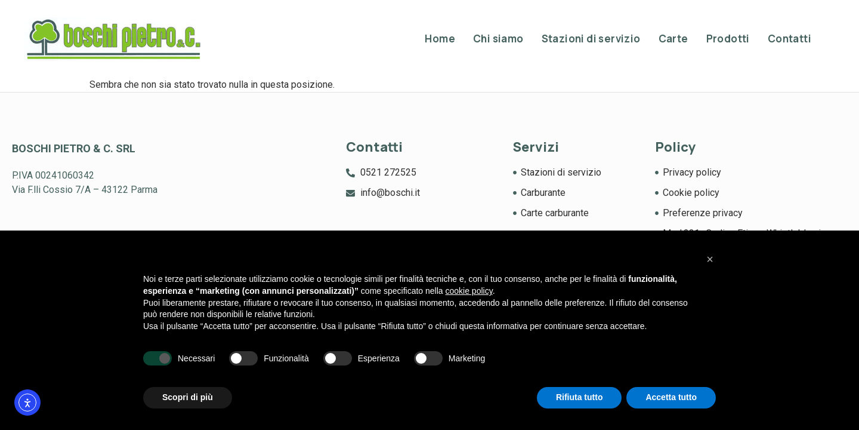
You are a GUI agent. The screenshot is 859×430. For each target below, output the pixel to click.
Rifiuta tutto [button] (579, 397)
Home (440, 38)
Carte (673, 38)
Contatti (789, 38)
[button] (709, 259)
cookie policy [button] (469, 291)
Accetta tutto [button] (671, 397)
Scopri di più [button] (187, 397)
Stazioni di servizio (591, 38)
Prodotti (728, 38)
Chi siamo (498, 38)
